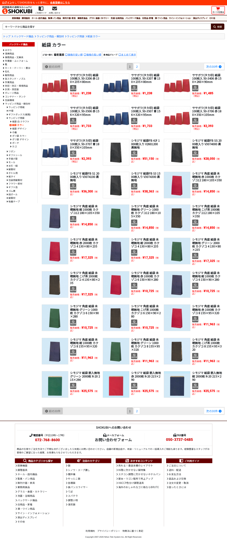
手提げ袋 (13, 158)
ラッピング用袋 (75, 36)
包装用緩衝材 (15, 180)
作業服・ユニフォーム (16, 60)
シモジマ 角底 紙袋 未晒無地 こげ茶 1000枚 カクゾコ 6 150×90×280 (146, 311)
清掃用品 (9, 53)
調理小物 (73, 500)
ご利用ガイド (189, 461)
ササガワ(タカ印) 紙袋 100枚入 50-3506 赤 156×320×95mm (84, 111)
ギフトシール (15, 155)
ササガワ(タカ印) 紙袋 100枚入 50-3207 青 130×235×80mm (145, 78)
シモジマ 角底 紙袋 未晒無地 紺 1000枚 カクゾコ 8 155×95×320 (84, 342)
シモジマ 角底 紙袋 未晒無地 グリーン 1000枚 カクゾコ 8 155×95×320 (145, 344)
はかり (8, 50)
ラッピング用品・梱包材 (50, 36)
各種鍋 (71, 483)
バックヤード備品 (132, 18)
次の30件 (214, 66)
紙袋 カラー (93, 36)
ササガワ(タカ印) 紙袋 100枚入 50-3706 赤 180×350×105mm (206, 111)
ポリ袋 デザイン (20, 139)
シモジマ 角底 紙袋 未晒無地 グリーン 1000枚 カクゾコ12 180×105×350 (146, 211)
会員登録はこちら (60, 2)
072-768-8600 (47, 440)
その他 (212, 18)
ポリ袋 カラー (19, 135)
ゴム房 (11, 190)
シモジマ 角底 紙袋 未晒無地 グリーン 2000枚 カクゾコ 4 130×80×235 (206, 244)
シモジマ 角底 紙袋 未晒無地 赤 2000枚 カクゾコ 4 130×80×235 (84, 242)
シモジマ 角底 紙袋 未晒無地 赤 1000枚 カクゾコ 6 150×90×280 (145, 276)
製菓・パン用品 (54, 18)
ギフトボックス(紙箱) (19, 114)
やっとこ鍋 (74, 478)
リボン (11, 151)
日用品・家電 (147, 18)
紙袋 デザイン (19, 128)
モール (11, 162)
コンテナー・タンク (15, 96)
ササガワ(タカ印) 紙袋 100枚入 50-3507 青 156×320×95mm (145, 111)
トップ (6, 36)
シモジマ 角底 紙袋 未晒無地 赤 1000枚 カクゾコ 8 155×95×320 (206, 309)
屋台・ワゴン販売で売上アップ (135, 478)
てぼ (70, 491)
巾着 (14, 132)
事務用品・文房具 (14, 57)
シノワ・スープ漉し (79, 470)
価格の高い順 (93, 54)
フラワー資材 (15, 183)
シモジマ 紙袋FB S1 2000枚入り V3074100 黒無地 (84, 176)
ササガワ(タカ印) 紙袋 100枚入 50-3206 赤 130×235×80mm (84, 78)
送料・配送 (175, 470)
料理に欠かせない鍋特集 (132, 470)
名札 (7, 71)
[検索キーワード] (107, 27)
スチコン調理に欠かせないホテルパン (139, 474)
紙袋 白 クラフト (20, 121)
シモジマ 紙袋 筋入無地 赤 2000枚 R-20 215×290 (146, 376)
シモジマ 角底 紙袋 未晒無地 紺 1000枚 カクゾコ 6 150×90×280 (206, 276)
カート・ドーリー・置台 (17, 68)
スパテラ (73, 495)
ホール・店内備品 (39, 18)
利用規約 (90, 530)
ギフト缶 (13, 187)
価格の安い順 (75, 54)
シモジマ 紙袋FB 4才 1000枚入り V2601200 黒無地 (145, 143)
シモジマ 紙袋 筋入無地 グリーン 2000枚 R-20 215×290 (85, 376)
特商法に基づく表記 (132, 530)
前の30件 (53, 66)
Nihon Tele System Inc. (114, 537)
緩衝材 (11, 169)
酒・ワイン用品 (161, 18)
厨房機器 (16, 18)
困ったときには (177, 487)
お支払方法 (175, 474)
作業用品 (9, 82)
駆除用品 (9, 75)
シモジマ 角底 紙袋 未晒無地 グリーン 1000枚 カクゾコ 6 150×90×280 (84, 311)
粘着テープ (14, 201)
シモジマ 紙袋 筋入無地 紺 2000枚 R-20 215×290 (207, 376)
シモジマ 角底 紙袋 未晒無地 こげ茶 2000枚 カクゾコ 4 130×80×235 (85, 278)
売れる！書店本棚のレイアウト (135, 465)
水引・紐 (13, 165)
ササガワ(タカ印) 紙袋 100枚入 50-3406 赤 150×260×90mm (206, 78)
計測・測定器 (12, 89)
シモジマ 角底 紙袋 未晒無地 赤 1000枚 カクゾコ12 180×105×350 (207, 176)
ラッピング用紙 (16, 107)
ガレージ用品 (12, 92)
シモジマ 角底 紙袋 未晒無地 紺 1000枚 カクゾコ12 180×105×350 (85, 209)
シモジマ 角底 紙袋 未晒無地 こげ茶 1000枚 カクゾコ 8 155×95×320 (207, 344)
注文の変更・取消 (179, 483)
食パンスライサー (78, 487)
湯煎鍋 (71, 504)
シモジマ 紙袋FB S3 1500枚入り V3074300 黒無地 (145, 176)
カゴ (14, 146)
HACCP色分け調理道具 (131, 483)
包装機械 (9, 100)
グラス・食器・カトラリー (99, 18)
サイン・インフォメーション (180, 18)
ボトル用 (13, 173)
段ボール (13, 194)
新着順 (60, 54)
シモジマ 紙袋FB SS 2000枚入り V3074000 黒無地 (207, 143)
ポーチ (15, 143)
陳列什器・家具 (69, 18)
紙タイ (11, 176)
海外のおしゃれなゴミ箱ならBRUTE (138, 487)
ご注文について (177, 465)
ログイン (7, 2)
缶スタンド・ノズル (15, 78)
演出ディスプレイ (200, 18)
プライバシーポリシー (108, 530)
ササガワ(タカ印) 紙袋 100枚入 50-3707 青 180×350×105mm (84, 143)
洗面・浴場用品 (117, 18)
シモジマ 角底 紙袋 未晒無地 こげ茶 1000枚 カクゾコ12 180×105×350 (206, 211)
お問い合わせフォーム (113, 439)
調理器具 (26, 18)
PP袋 (11, 110)
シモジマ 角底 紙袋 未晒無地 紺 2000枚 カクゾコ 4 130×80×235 (145, 242)
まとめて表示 (128, 54)
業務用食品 (82, 18)
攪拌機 (71, 474)
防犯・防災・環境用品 (16, 85)
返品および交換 (177, 478)
